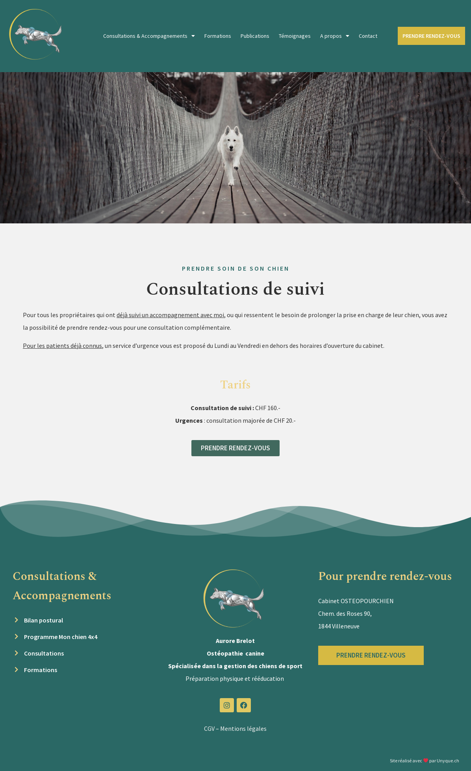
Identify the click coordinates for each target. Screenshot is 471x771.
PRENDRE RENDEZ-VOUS (431, 35)
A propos (334, 36)
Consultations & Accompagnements (149, 36)
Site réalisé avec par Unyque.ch (424, 761)
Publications (255, 35)
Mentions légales (243, 728)
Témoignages (295, 35)
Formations (217, 35)
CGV (209, 728)
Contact (368, 35)
